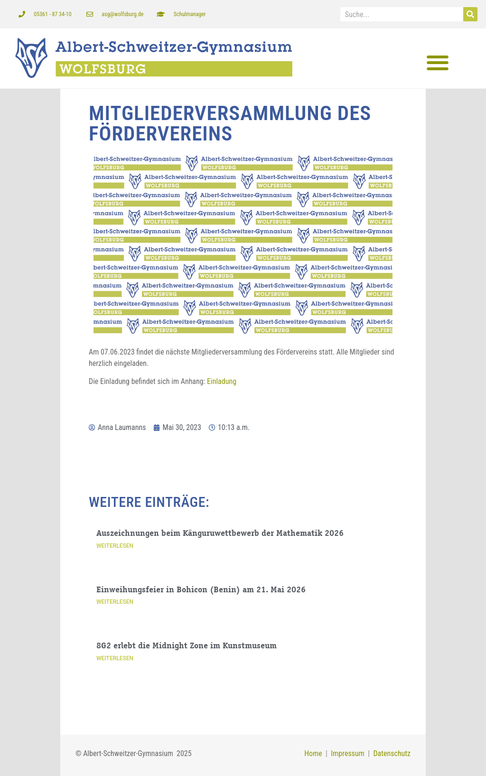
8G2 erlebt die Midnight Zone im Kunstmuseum (186, 646)
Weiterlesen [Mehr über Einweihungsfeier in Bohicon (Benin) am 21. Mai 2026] (114, 601)
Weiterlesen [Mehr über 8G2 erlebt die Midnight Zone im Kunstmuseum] (114, 658)
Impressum (345, 753)
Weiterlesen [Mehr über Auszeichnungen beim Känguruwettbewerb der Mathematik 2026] (114, 545)
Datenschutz (392, 753)
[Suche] (470, 14)
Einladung (221, 381)
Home (313, 753)
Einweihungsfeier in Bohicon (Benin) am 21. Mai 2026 (201, 590)
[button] (437, 63)
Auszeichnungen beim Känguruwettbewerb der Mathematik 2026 (220, 534)
